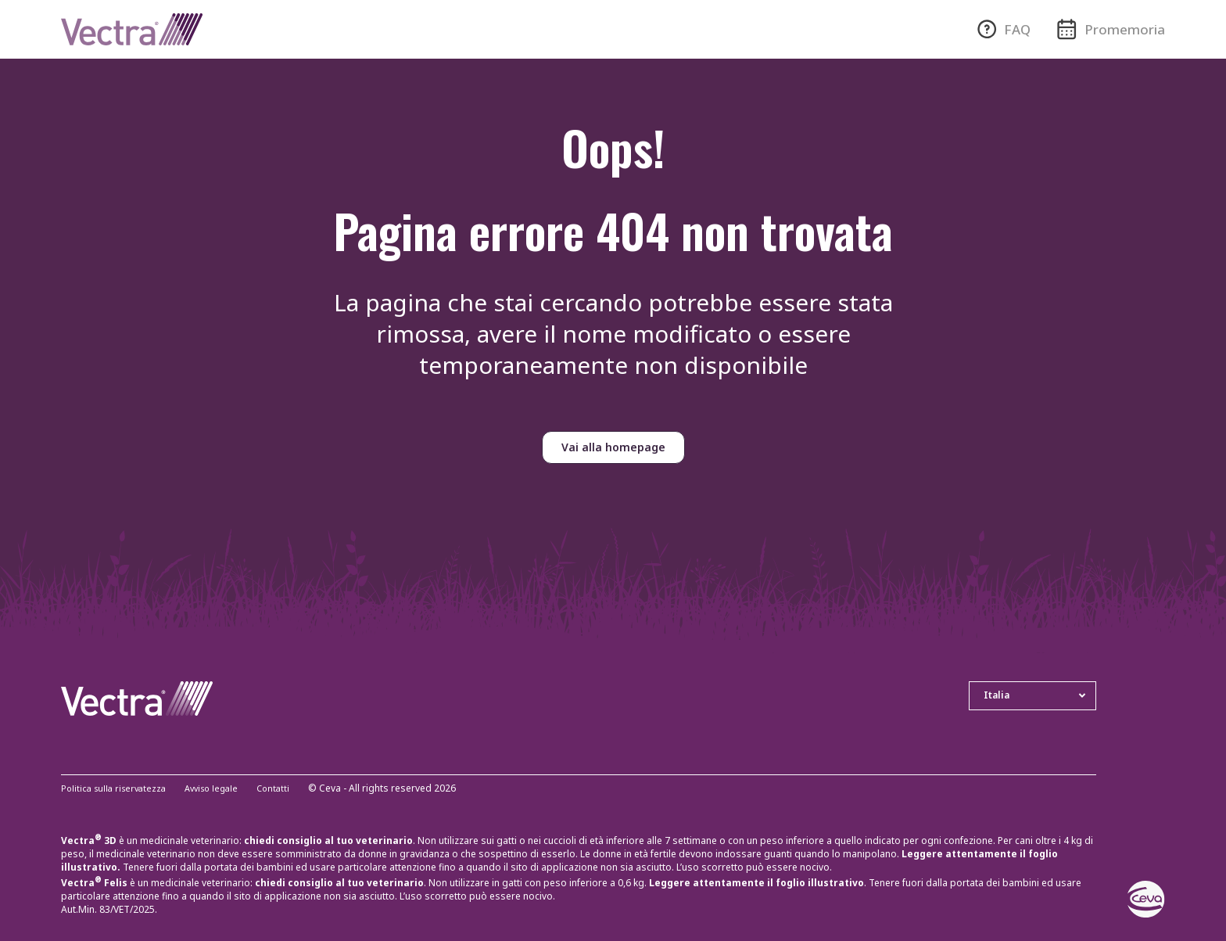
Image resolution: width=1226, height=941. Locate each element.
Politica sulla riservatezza (117, 789)
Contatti (288, 789)
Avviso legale (222, 789)
